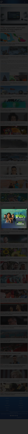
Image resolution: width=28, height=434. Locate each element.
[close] (26, 209)
